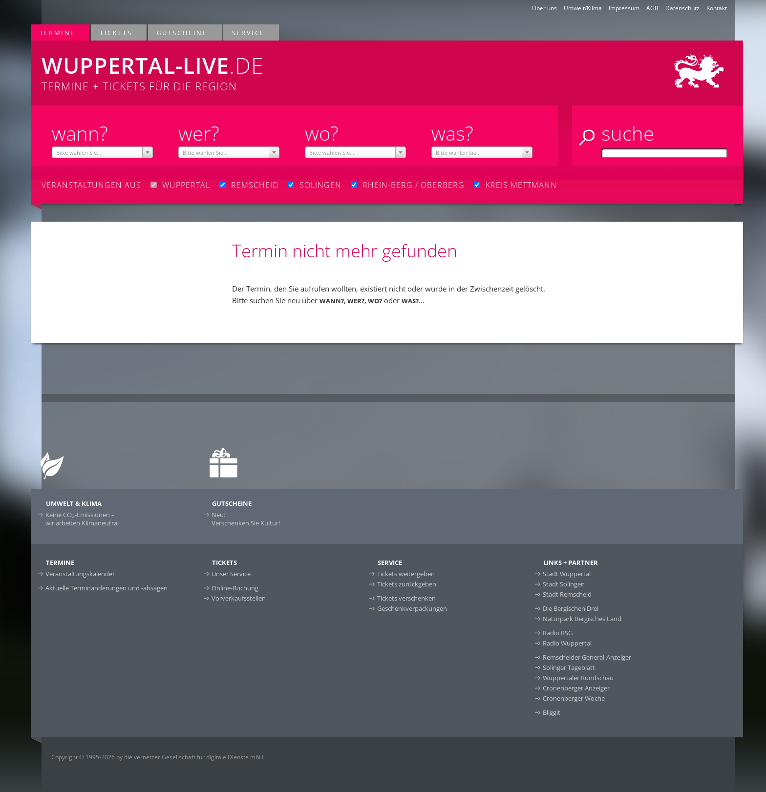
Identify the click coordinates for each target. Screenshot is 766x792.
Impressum (624, 8)
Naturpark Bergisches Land (582, 618)
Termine (58, 32)
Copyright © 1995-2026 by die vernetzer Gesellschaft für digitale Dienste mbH (157, 757)
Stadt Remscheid (567, 594)
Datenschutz (682, 8)
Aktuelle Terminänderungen (106, 588)
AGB (652, 8)
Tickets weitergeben (406, 573)
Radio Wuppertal (567, 643)
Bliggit (551, 712)
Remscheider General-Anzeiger (587, 657)
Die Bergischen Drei (570, 608)
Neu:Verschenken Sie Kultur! (246, 518)
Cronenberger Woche (574, 698)
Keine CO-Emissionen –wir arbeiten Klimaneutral (82, 518)
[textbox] (102, 153)
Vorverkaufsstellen (239, 598)
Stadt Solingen (564, 584)
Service (249, 32)
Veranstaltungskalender (80, 573)
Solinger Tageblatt (569, 667)
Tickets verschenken (406, 598)
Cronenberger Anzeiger (576, 688)
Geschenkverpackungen (412, 608)
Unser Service (231, 573)
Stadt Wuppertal (567, 573)
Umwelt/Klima (583, 8)
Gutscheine (182, 32)
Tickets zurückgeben (406, 584)
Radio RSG (558, 632)
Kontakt (716, 8)
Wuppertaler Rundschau (578, 677)
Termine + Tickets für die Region (237, 67)
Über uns (544, 8)
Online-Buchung (235, 588)
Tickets (116, 32)
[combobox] (102, 152)
